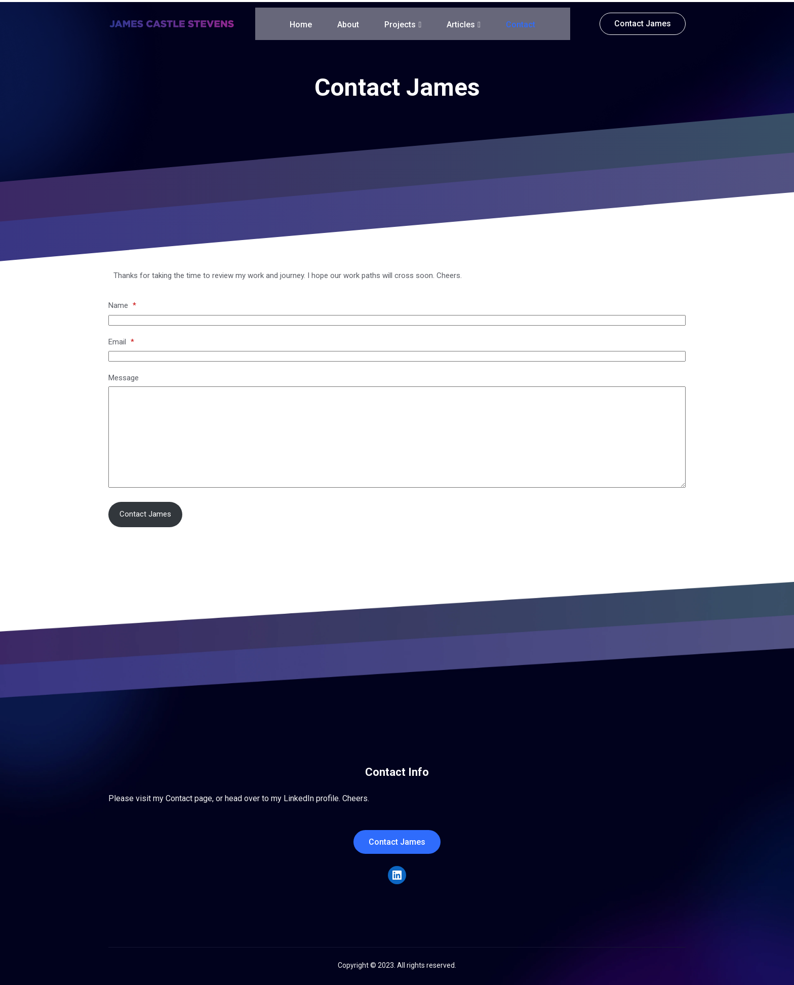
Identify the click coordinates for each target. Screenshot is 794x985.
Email (121, 339)
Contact (520, 22)
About (348, 22)
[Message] (397, 435)
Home (301, 22)
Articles (464, 22)
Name (122, 303)
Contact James (145, 512)
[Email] (397, 354)
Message (123, 375)
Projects (402, 22)
